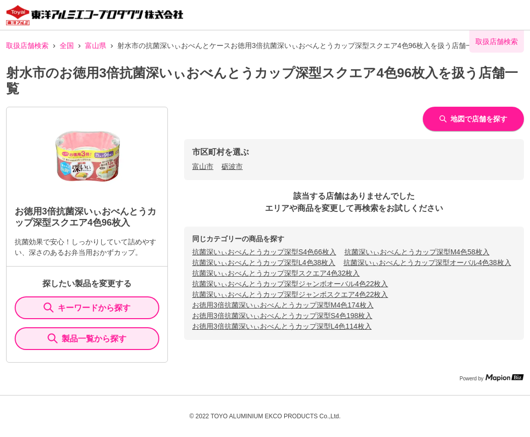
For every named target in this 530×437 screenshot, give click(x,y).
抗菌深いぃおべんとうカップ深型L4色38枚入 (263, 262)
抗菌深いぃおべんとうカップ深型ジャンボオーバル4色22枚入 (290, 284)
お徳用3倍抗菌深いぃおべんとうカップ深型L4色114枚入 (282, 326)
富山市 (202, 166)
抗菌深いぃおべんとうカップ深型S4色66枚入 (264, 252)
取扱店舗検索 (27, 45)
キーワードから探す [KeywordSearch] (86, 307)
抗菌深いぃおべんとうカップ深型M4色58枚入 (417, 252)
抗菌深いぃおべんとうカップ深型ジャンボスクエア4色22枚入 (290, 294)
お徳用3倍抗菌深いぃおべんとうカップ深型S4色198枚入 (282, 316)
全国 (67, 45)
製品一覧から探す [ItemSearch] (87, 338)
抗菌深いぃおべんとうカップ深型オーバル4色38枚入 (427, 262)
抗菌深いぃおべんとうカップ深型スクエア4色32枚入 (276, 273)
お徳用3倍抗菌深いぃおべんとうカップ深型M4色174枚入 (283, 305)
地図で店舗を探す (473, 119)
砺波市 (232, 166)
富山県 (95, 45)
